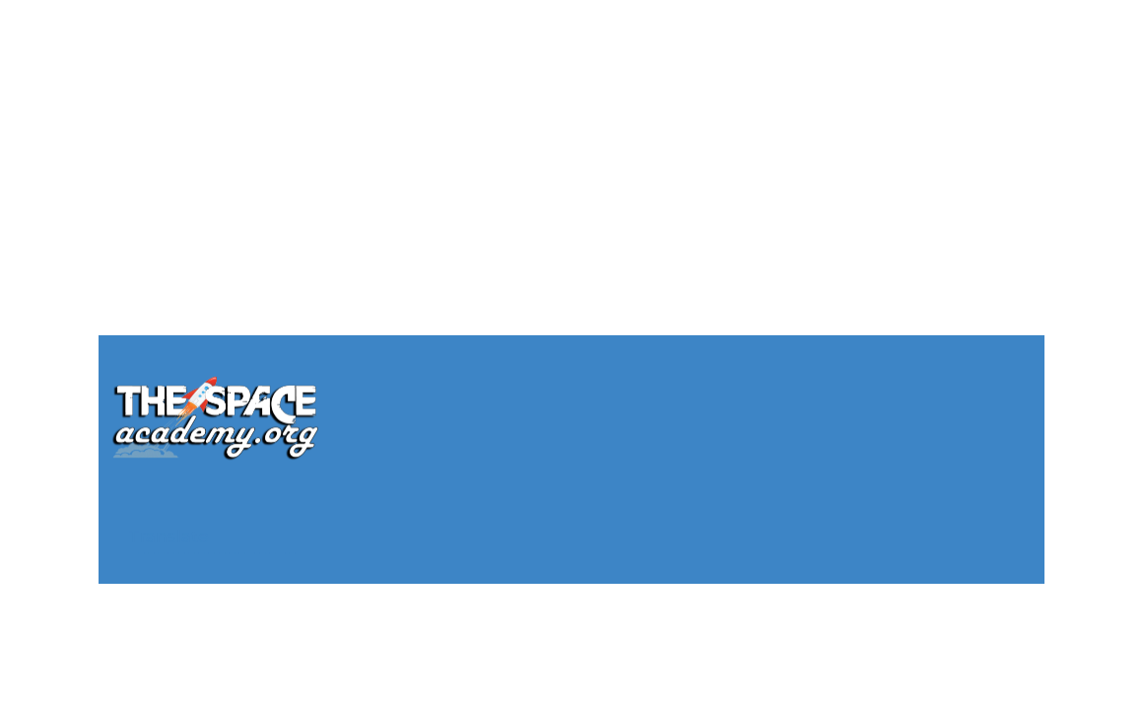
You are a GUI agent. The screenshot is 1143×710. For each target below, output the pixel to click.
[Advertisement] (571, 138)
